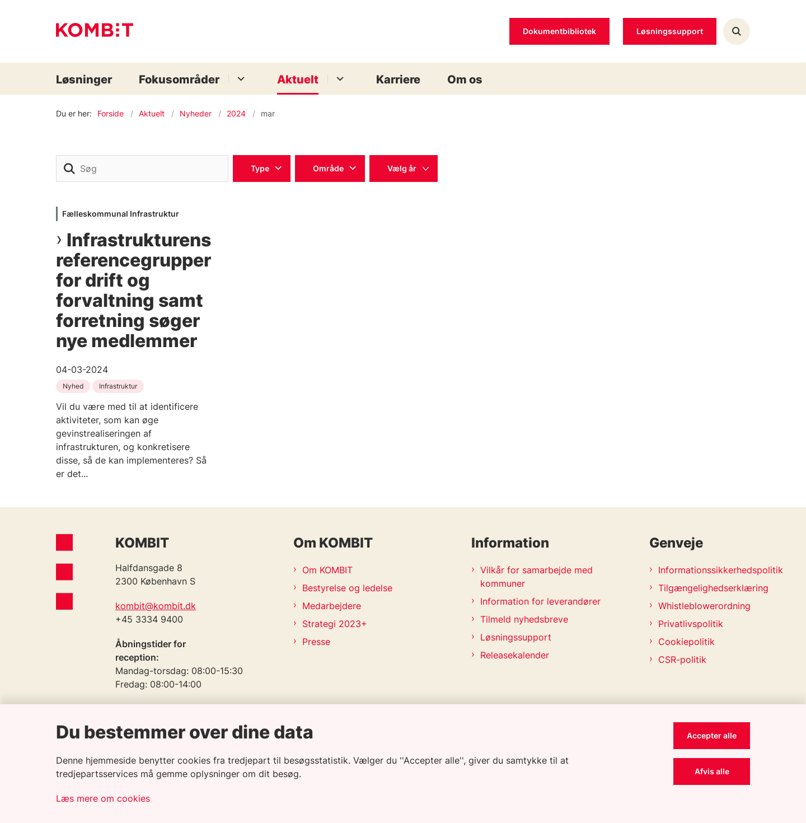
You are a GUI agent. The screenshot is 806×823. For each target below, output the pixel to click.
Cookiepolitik (686, 641)
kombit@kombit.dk (155, 605)
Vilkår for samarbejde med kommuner (536, 576)
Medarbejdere (331, 605)
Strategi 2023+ (334, 623)
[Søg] (142, 168)
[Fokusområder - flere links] (239, 78)
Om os (464, 79)
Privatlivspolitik (690, 623)
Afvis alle (712, 771)
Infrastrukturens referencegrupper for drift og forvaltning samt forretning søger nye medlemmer (133, 290)
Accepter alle (712, 735)
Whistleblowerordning (704, 605)
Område (328, 168)
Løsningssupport (515, 637)
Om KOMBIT (327, 570)
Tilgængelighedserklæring (704, 587)
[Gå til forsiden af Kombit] (94, 31)
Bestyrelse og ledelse (347, 587)
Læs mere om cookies (103, 798)
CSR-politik (682, 659)
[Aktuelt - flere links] (338, 78)
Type (260, 168)
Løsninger (84, 79)
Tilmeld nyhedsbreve (524, 619)
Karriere (398, 79)
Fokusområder (179, 79)
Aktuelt (297, 79)
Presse (316, 641)
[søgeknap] (69, 168)
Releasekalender (514, 655)
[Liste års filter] (403, 168)
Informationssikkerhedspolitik (704, 570)
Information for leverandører (540, 601)
